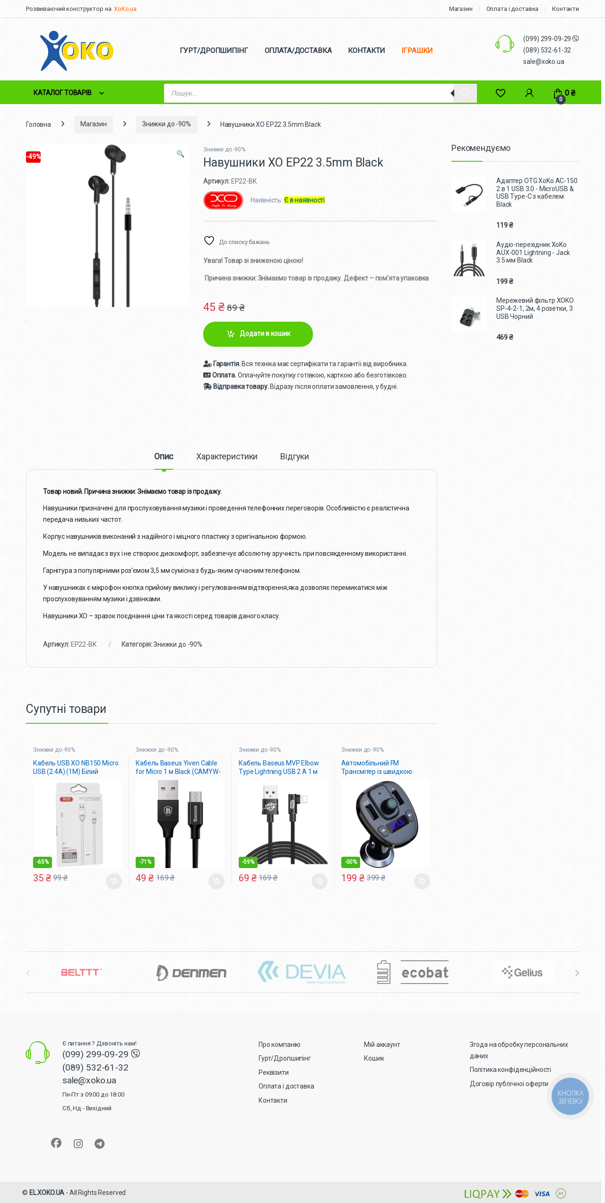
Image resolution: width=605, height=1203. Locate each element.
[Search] (465, 93)
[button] (180, 154)
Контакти (565, 8)
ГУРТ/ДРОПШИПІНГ (214, 50)
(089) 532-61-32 (547, 50)
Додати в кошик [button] (114, 881)
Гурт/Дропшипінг (285, 1058)
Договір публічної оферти (509, 1084)
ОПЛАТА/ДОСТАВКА (298, 50)
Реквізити (274, 1072)
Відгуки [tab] (294, 456)
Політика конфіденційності (511, 1069)
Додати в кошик (265, 333)
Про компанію (280, 1044)
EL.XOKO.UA (47, 1192)
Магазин (461, 8)
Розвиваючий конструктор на (68, 8)
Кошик (374, 1058)
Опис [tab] (163, 456)
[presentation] (577, 973)
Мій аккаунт (382, 1044)
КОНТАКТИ (366, 50)
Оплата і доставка (512, 8)
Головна (38, 124)
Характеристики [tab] (227, 456)
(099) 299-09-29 (547, 39)
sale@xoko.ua (543, 61)
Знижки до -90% (166, 124)
